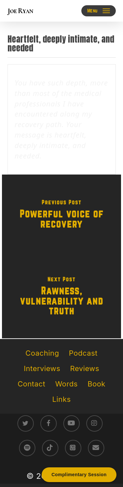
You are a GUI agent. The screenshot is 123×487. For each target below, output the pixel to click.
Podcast (83, 353)
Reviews (84, 368)
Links (61, 399)
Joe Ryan (20, 10)
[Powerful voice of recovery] (61, 215)
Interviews (42, 368)
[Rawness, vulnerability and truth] (61, 297)
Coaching (42, 353)
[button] (98, 10)
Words (66, 384)
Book (96, 384)
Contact (31, 384)
